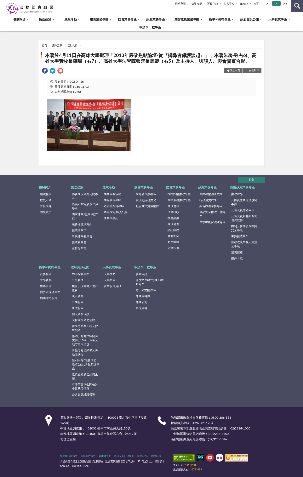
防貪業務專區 (127, 19)
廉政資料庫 (143, 296)
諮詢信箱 (237, 252)
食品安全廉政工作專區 (212, 214)
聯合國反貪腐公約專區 (85, 196)
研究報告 (77, 308)
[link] (45, 71)
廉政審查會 (79, 242)
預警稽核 (173, 212)
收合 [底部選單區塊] (251, 179)
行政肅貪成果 (208, 200)
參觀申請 (141, 274)
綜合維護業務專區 (211, 206)
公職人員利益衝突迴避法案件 (244, 218)
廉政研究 (141, 302)
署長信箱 (212, 3)
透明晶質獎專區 (114, 206)
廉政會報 (173, 206)
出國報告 (77, 302)
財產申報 (173, 242)
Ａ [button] (276, 3)
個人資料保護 (80, 314)
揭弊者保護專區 (146, 194)
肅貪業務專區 (99, 19)
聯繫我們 (46, 212)
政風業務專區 (155, 19)
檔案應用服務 (48, 298)
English (244, 3)
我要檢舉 (196, 3)
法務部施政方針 (82, 224)
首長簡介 (46, 206)
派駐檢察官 (79, 248)
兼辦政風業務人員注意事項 (244, 244)
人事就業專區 (277, 19)
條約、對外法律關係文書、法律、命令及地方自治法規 (85, 340)
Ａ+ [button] (285, 3)
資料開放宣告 (88, 455)
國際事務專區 (112, 200)
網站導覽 (180, 3)
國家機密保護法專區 (212, 222)
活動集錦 (72, 45)
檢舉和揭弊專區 (220, 19)
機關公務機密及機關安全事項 (244, 228)
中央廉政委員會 (82, 236)
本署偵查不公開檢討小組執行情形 (85, 386)
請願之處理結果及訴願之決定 (85, 352)
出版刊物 (77, 280)
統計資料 (77, 296)
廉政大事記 (111, 218)
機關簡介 (19, 19)
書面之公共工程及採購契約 (85, 328)
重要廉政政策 (240, 236)
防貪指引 (173, 248)
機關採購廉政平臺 (179, 194)
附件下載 (237, 258)
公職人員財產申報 (242, 210)
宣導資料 (46, 280)
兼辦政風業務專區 (186, 19)
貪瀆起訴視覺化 (146, 200)
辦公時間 (156, 455)
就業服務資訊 (112, 286)
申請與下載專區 (150, 27)
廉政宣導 (237, 194)
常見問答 (228, 3)
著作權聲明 (105, 455)
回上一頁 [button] (235, 70)
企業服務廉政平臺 (179, 200)
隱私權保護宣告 (69, 455)
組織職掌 (46, 194)
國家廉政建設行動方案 (85, 216)
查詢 (297, 6)
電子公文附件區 (146, 290)
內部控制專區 (80, 274)
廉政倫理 (173, 224)
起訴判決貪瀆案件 (147, 206)
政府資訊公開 (249, 19)
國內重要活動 (112, 194)
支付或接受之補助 (83, 320)
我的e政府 (142, 455)
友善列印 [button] (254, 70)
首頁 (256, 3)
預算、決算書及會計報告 (85, 288)
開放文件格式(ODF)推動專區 (150, 282)
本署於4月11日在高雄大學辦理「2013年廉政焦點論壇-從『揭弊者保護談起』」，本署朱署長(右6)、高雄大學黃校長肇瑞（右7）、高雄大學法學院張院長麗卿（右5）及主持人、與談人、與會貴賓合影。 (150, 58)
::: (3, 2)
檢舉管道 (46, 286)
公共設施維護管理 (83, 394)
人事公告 (109, 280)
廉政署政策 (79, 230)
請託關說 (173, 230)
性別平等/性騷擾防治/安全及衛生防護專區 (85, 364)
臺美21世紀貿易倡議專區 (85, 206)
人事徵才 (109, 274)
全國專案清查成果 (211, 194)
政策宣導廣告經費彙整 (85, 376)
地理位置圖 (68, 439)
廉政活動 (70, 19)
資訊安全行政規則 (124, 455)
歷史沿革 (46, 200)
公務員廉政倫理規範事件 (244, 202)
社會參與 (173, 218)
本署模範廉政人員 (115, 212)
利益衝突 (173, 236)
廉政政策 (45, 19)
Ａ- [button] (268, 3)
